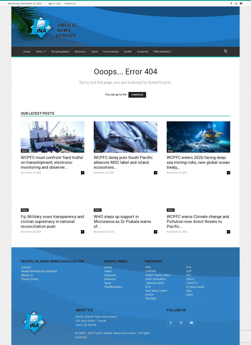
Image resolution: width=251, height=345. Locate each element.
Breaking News (60, 51)
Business (80, 51)
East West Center (156, 291)
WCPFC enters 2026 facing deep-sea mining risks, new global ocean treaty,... (198, 162)
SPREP (149, 294)
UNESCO (191, 283)
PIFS (148, 267)
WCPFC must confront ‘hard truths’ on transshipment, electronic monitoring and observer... (52, 162)
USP (189, 271)
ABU (189, 291)
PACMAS (150, 298)
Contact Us (69, 3)
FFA (188, 267)
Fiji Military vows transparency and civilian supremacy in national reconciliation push (52, 221)
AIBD (189, 294)
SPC (188, 275)
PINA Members (162, 51)
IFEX (148, 287)
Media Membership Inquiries (39, 271)
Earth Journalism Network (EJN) (155, 281)
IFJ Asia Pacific (195, 287)
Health (128, 51)
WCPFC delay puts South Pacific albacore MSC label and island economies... (123, 162)
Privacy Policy (29, 279)
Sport (94, 51)
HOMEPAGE (137, 95)
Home (27, 51)
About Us (27, 275)
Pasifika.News (113, 287)
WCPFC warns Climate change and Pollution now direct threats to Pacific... (198, 221)
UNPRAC (150, 271)
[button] (225, 52)
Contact (26, 267)
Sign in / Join (54, 3)
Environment (110, 51)
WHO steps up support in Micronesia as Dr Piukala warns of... (122, 221)
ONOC (190, 279)
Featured (142, 51)
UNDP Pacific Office (158, 275)
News (41, 51)
